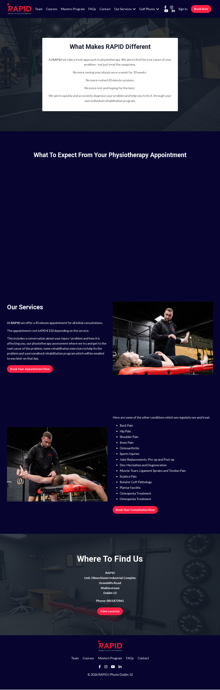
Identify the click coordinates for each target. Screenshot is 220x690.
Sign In (182, 9)
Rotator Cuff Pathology (136, 482)
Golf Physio (149, 9)
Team (38, 9)
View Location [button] (110, 611)
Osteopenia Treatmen (135, 499)
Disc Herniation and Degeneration (143, 465)
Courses (51, 9)
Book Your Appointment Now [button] (30, 369)
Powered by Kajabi (110, 681)
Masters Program (73, 9)
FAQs (92, 9)
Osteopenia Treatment (135, 493)
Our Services (125, 9)
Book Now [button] (201, 8)
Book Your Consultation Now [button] (135, 510)
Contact (105, 9)
